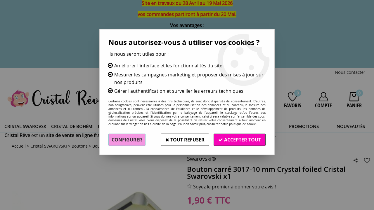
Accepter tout (239, 139)
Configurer (127, 139)
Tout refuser (185, 139)
